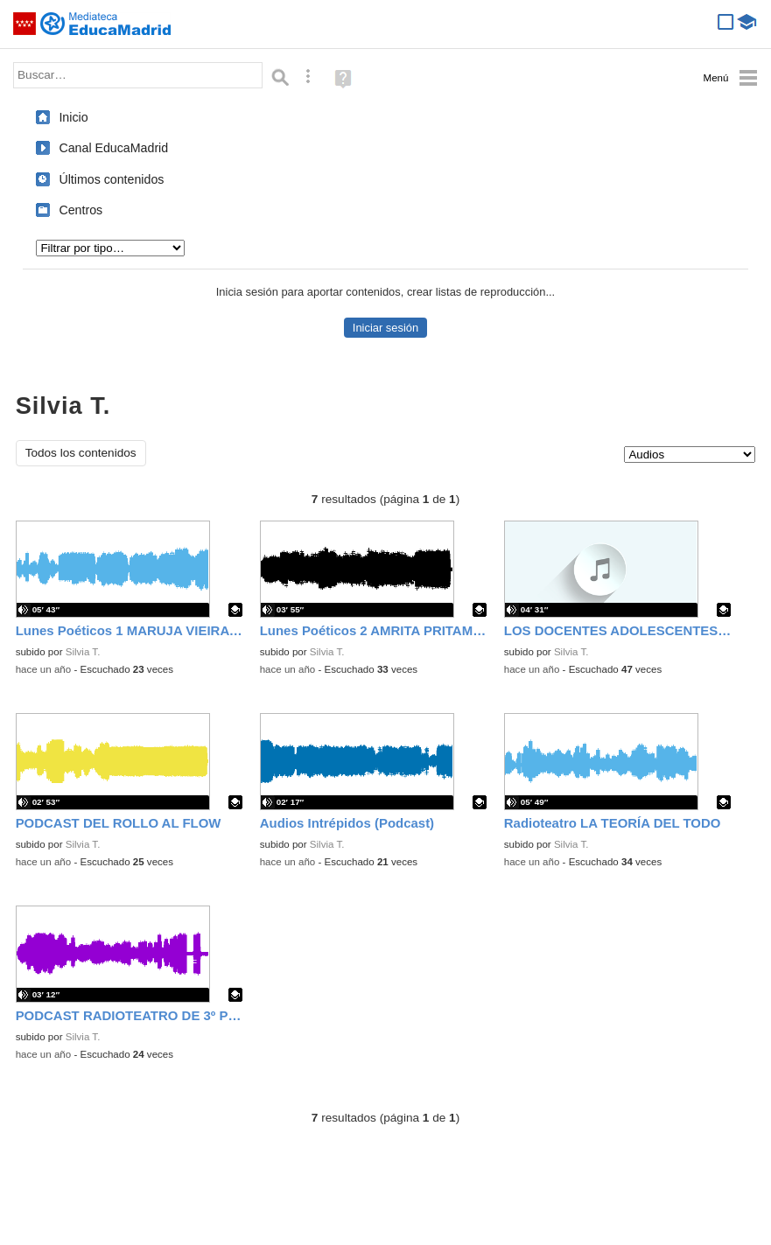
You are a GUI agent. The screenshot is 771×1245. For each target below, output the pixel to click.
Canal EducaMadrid (113, 148)
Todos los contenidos (81, 452)
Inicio (73, 117)
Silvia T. (83, 652)
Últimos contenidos (111, 179)
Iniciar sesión (385, 327)
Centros (80, 210)
